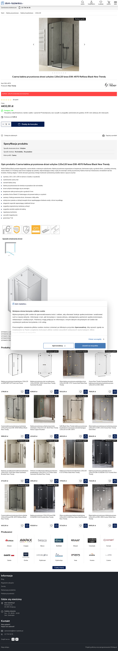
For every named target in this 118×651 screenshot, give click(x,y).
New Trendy (12, 86)
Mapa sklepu (5, 647)
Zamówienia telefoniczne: (15, 7)
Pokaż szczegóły (95, 339)
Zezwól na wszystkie (90, 346)
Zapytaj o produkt (111, 136)
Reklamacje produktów (8, 590)
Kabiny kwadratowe (27, 13)
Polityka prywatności (7, 594)
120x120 (38, 13)
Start (2, 13)
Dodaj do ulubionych (10, 136)
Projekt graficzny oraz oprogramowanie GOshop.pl (101, 647)
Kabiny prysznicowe (12, 13)
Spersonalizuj (58, 346)
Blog (2, 579)
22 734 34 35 (8, 634)
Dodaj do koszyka (30, 124)
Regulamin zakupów (7, 583)
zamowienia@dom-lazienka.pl (13, 631)
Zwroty (3, 586)
